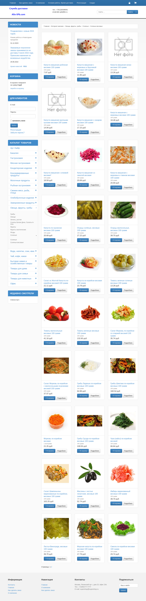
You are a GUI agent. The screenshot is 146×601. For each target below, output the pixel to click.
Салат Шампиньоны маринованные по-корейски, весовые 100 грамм (56, 493)
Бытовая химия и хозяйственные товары (21, 262)
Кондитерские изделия (21, 168)
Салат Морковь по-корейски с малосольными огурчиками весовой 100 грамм (56, 386)
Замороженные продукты (22, 203)
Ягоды (12, 232)
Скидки (92, 3)
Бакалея (14, 153)
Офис (13, 283)
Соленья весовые (16, 242)
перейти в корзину (17, 88)
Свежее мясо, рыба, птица (20, 191)
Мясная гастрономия (20, 163)
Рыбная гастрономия (20, 185)
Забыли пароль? (17, 133)
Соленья (13, 235)
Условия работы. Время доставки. (60, 3)
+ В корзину (49, 77)
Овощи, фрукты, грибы (21, 208)
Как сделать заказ (25, 3)
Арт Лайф (15, 148)
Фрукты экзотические (18, 230)
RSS (25, 66)
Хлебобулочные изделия (22, 198)
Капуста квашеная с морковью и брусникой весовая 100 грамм (86, 67)
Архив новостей (16, 66)
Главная (13, 3)
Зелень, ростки (15, 220)
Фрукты (13, 227)
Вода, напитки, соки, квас (22, 251)
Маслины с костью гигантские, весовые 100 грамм (87, 493)
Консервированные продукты (19, 174)
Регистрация (81, 3)
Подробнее (61, 77)
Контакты (11, 585)
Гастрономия (16, 158)
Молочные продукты (20, 180)
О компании (40, 3)
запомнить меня (18, 121)
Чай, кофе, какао (18, 256)
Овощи (13, 217)
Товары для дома (18, 268)
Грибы (12, 214)
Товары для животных (20, 278)
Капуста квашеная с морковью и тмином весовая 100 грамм (122, 175)
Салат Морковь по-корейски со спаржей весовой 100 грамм (122, 333)
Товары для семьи (19, 273)
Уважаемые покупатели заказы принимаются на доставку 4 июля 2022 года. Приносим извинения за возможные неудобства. (22, 53)
